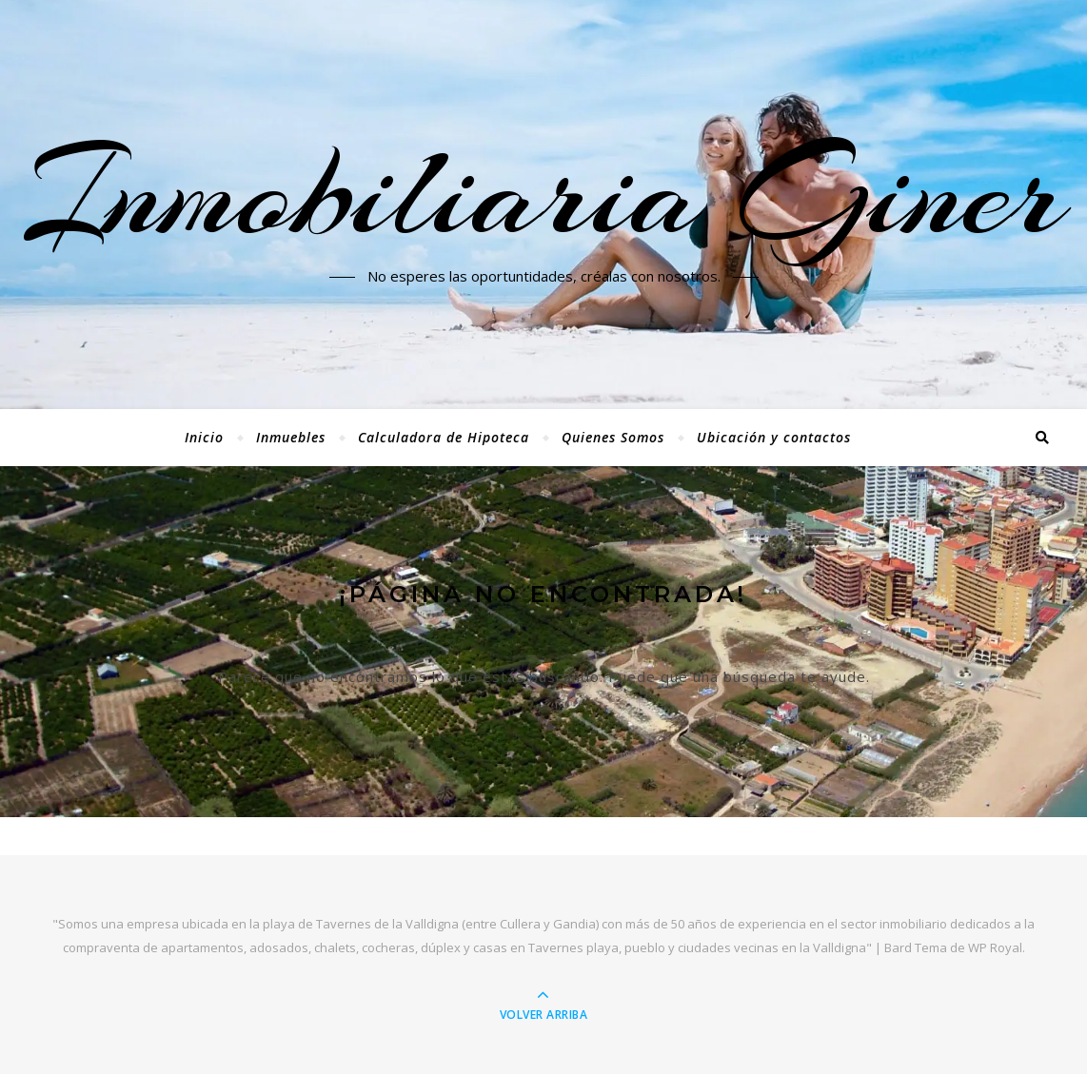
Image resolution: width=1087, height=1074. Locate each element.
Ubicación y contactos (774, 437)
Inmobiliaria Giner (543, 193)
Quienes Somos (613, 437)
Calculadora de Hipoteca (443, 437)
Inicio (204, 437)
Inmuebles (291, 437)
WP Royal (995, 947)
